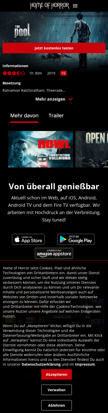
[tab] (29, 116)
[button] (75, 6)
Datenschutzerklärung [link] (41, 364)
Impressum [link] (85, 364)
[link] (51, 6)
